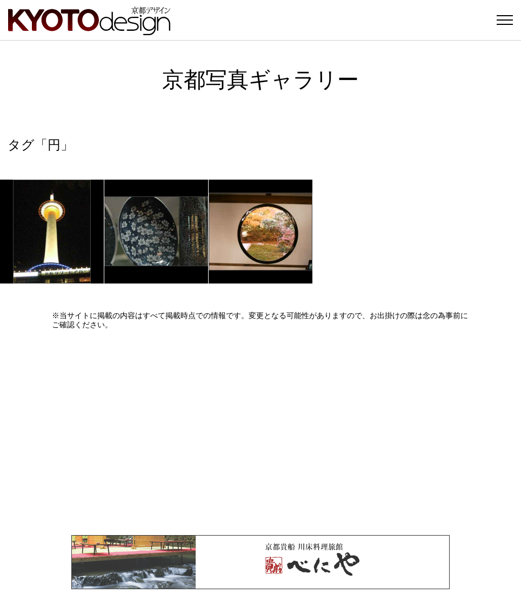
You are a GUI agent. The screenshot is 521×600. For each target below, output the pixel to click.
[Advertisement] (260, 432)
